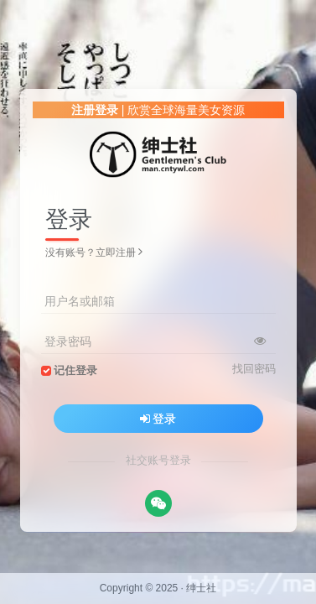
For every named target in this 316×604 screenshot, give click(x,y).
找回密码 (254, 369)
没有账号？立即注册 (93, 252)
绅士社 (201, 588)
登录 (158, 418)
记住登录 (75, 371)
